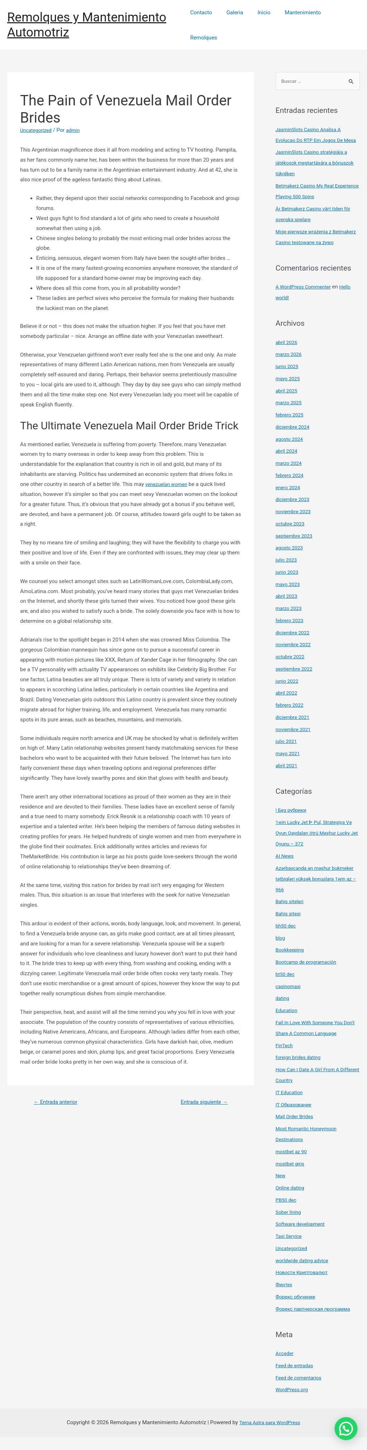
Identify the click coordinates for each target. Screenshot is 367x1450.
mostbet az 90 (293, 1164)
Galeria (237, 20)
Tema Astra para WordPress (269, 1435)
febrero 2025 (291, 427)
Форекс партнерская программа (316, 1321)
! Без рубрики (292, 823)
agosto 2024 (291, 452)
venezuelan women (168, 475)
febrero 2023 (291, 633)
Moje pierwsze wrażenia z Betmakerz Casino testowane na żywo (314, 244)
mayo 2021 (289, 766)
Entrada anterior (58, 1093)
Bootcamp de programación (309, 975)
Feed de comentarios (301, 1390)
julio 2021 (287, 754)
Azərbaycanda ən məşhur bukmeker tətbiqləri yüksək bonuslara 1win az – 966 (307, 892)
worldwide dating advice (304, 1273)
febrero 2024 (291, 488)
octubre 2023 (291, 536)
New (281, 1188)
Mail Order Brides (296, 1129)
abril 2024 (287, 464)
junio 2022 (288, 694)
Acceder (285, 1366)
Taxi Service (290, 1249)
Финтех (285, 1297)
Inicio (263, 20)
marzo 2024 (290, 476)
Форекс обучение (297, 1309)
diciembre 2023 (294, 512)
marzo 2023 (290, 621)
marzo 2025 (290, 415)
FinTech (285, 1058)
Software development (302, 1237)
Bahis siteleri (291, 914)
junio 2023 (288, 585)
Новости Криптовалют (304, 1285)
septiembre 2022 (296, 681)
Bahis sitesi (289, 926)
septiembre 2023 (296, 548)
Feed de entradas (296, 1378)
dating (283, 1011)
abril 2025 (287, 403)
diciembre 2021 (294, 730)
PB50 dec (287, 1213)
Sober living (290, 1225)
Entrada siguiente (201, 1093)
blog (281, 951)
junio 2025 (288, 379)
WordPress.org (293, 1402)
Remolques (341, 20)
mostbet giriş (291, 1176)
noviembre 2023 (295, 524)
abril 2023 (287, 609)
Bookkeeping (291, 962)
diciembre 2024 (294, 440)
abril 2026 (287, 355)
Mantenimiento (299, 20)
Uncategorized (37, 121)
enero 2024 (289, 500)
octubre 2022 (291, 669)
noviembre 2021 (295, 742)
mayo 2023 (289, 597)
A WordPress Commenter (306, 299)
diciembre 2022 (294, 645)
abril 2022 (287, 705)
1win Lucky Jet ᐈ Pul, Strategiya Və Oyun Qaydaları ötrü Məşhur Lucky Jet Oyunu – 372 (317, 846)
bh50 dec (287, 938)
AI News (285, 868)
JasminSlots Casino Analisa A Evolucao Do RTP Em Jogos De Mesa (312, 132)
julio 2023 (287, 572)
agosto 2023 (291, 560)
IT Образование (295, 1117)
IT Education (290, 1105)
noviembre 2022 (295, 657)
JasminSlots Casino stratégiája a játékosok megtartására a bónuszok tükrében (315, 165)
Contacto (208, 20)
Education (288, 1023)
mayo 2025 (289, 391)
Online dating (291, 1200)
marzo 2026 (290, 367)
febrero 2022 (291, 718)
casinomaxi (289, 999)
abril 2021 (287, 778)
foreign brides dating (300, 1070)
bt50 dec (286, 987)
